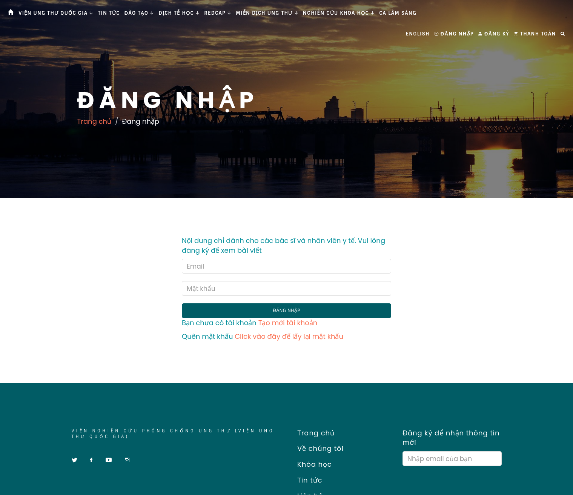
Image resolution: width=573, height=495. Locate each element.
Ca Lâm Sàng (397, 13)
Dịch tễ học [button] (179, 13)
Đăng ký (493, 34)
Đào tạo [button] (139, 13)
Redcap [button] (217, 13)
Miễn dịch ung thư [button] (267, 13)
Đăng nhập (454, 34)
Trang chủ (94, 121)
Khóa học (312, 464)
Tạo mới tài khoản (288, 322)
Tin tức (109, 13)
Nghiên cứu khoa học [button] (339, 13)
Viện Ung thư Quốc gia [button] (55, 13)
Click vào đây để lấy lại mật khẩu (289, 336)
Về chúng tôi (318, 448)
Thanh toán (535, 34)
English (418, 34)
